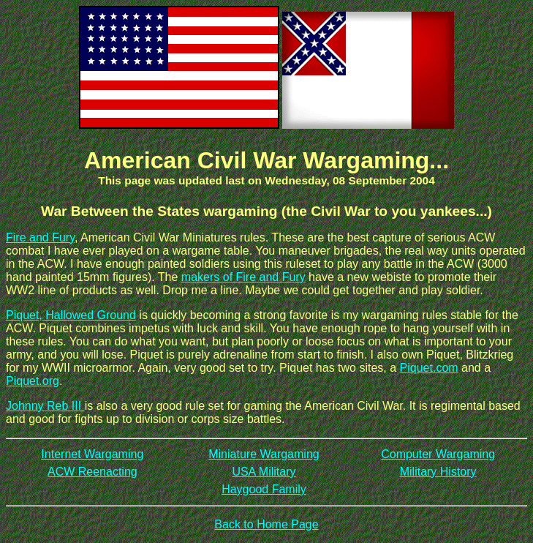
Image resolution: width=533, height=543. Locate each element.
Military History (438, 471)
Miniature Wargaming (263, 454)
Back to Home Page (266, 524)
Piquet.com (429, 368)
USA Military (263, 471)
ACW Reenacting (92, 471)
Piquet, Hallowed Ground (71, 315)
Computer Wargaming (438, 454)
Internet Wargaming (92, 454)
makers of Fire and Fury (243, 277)
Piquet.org (32, 381)
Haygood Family (264, 489)
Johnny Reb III (45, 406)
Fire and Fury (40, 237)
